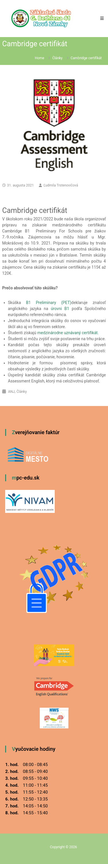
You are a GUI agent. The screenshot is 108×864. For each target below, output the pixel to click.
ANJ (11, 392)
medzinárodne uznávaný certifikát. (68, 332)
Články (57, 58)
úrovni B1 (60, 308)
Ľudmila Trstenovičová (60, 185)
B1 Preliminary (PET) (48, 302)
